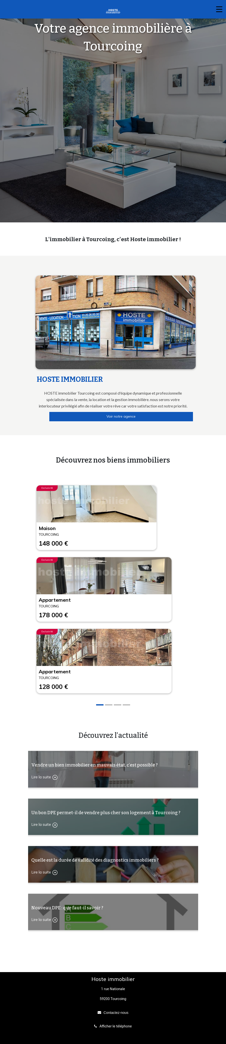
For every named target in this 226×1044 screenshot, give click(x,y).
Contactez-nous (116, 1013)
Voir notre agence (121, 416)
